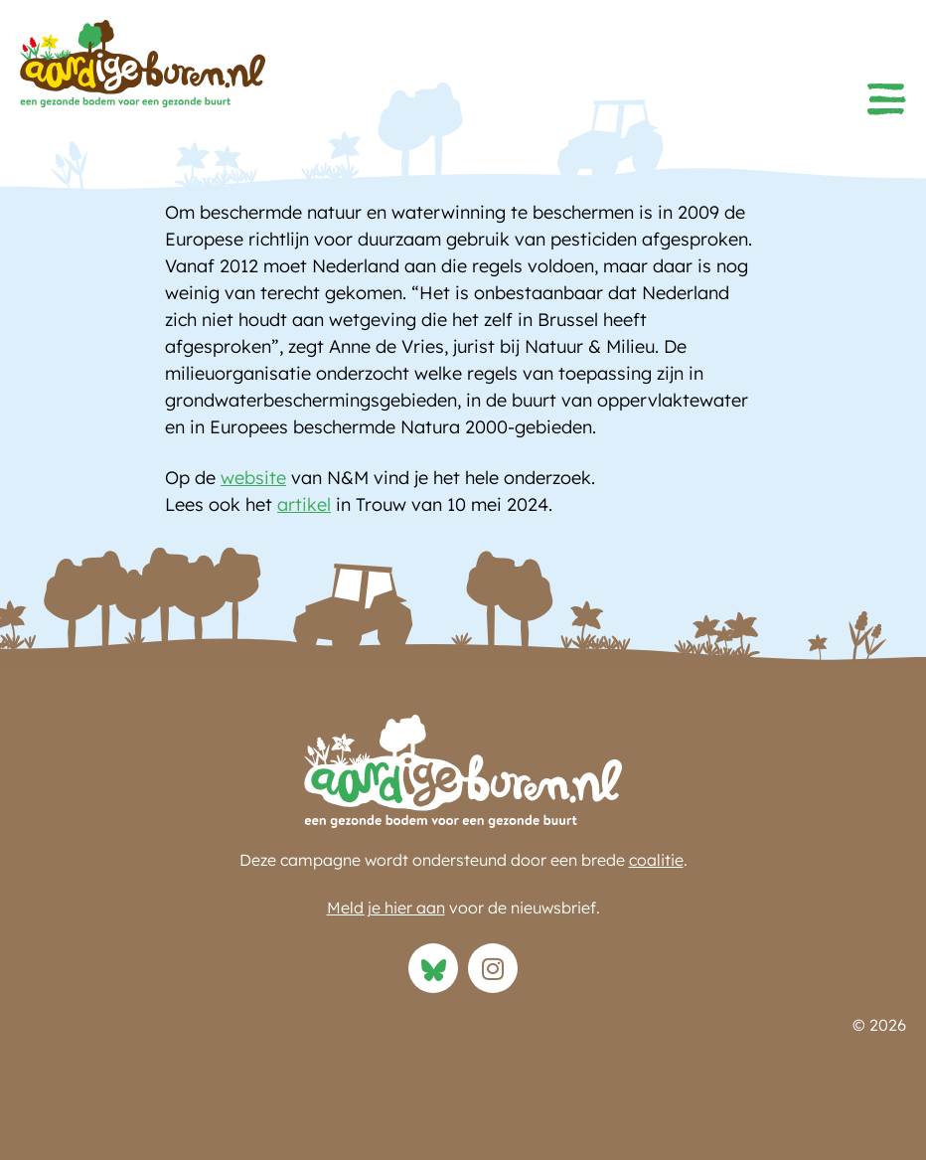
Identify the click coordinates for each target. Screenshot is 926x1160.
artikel (304, 504)
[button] (886, 99)
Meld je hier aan (386, 907)
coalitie (656, 860)
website (253, 477)
